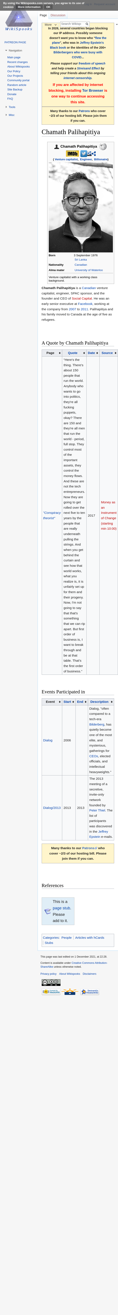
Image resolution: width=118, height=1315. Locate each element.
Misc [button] (12, 115)
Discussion (58, 15)
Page (43, 15)
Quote (72, 353)
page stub (61, 908)
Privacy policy (48, 973)
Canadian (81, 264)
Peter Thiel (97, 810)
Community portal (18, 80)
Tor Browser (92, 90)
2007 (72, 309)
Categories (51, 937)
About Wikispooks (18, 66)
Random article (16, 85)
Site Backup (14, 89)
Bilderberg (96, 724)
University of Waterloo (89, 270)
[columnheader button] (74, 353)
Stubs (49, 943)
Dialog (48, 740)
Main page (14, 57)
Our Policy (13, 71)
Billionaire (101, 159)
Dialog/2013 (52, 808)
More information (29, 7)
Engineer (86, 159)
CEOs (93, 756)
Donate (11, 94)
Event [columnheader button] (50, 701)
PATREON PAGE (15, 42)
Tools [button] (12, 107)
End (80, 701)
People (66, 937)
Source (107, 353)
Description (99, 701)
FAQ (10, 98)
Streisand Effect (88, 68)
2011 (84, 309)
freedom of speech (92, 63)
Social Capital (82, 298)
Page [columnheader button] (50, 353)
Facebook (85, 304)
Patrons (84, 111)
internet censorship (77, 78)
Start (67, 701)
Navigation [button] (15, 50)
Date (91, 353)
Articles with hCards (89, 937)
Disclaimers (89, 973)
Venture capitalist (66, 159)
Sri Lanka (81, 259)
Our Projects (15, 75)
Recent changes (17, 62)
